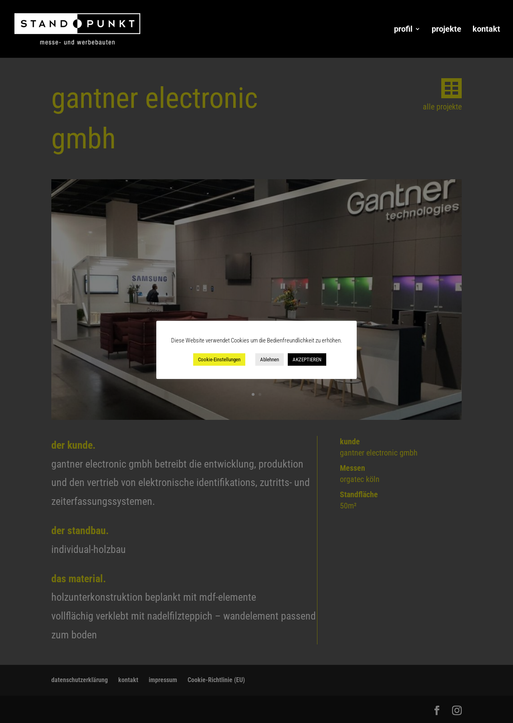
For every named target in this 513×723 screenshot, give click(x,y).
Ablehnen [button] (269, 359)
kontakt (486, 30)
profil (403, 30)
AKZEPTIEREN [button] (307, 359)
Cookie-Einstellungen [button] (219, 359)
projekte (446, 30)
